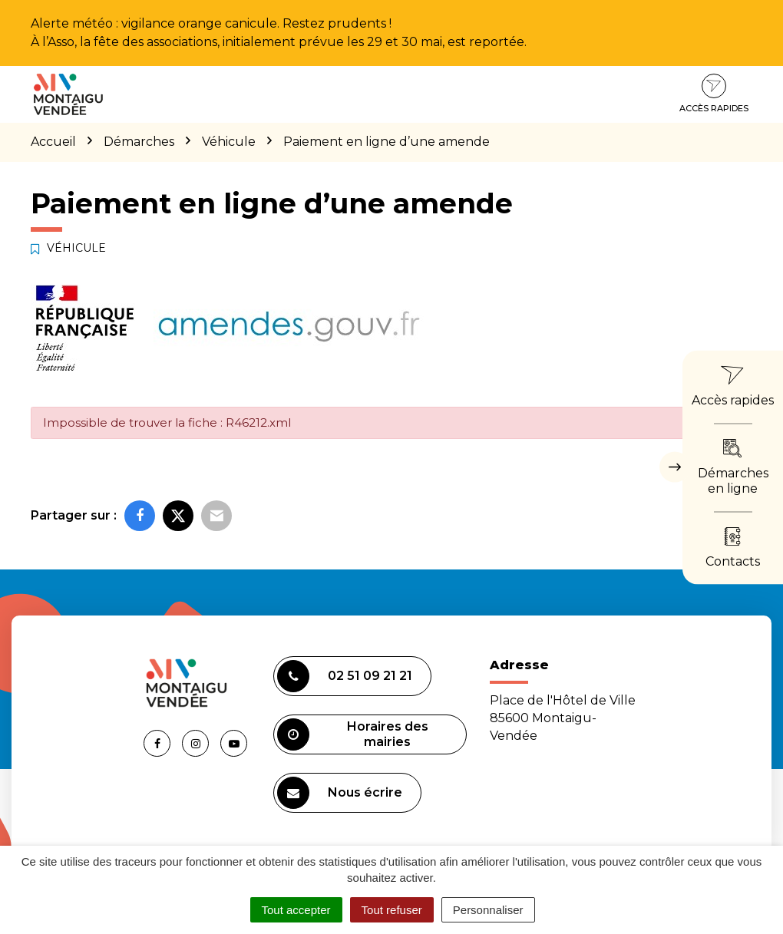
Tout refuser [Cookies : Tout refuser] (392, 909)
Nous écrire (339, 793)
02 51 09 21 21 (344, 676)
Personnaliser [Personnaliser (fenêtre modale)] (488, 909)
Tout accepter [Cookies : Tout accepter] (296, 909)
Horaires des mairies (352, 734)
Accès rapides (713, 94)
